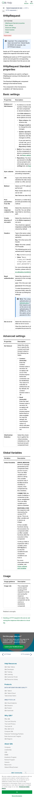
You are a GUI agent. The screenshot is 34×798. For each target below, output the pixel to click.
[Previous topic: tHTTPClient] (9, 654)
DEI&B (6, 754)
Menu (31, 3)
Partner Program (10, 759)
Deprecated (7, 35)
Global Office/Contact (11, 767)
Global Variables (10, 30)
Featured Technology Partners (14, 733)
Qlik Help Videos (10, 666)
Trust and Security (10, 721)
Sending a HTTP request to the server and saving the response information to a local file (16, 620)
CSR (6, 752)
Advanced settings (10, 27)
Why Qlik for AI (9, 728)
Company (8, 747)
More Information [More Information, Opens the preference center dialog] (17, 796)
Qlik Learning (9, 674)
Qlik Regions (8, 738)
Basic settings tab (28, 155)
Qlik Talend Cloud (10, 693)
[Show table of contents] (3, 8)
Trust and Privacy (10, 723)
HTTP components (11, 10)
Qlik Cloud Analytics (11, 702)
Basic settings (9, 25)
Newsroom (8, 764)
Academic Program (11, 757)
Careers (7, 762)
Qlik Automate (9, 710)
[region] (17, 786)
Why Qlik (7, 718)
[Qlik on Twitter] (25, 772)
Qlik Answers (9, 705)
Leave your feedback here (14, 646)
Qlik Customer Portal (11, 676)
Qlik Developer (9, 669)
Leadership (8, 749)
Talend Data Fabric (10, 695)
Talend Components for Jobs (14, 8)
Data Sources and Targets (13, 736)
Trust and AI (8, 726)
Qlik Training (8, 671)
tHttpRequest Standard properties (15, 23)
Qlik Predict (8, 707)
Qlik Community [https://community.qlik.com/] (16, 772)
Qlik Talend (8, 690)
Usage (7, 32)
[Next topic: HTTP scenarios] (25, 654)
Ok (17, 792)
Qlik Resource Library (11, 679)
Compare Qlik (9, 731)
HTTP (26, 8)
